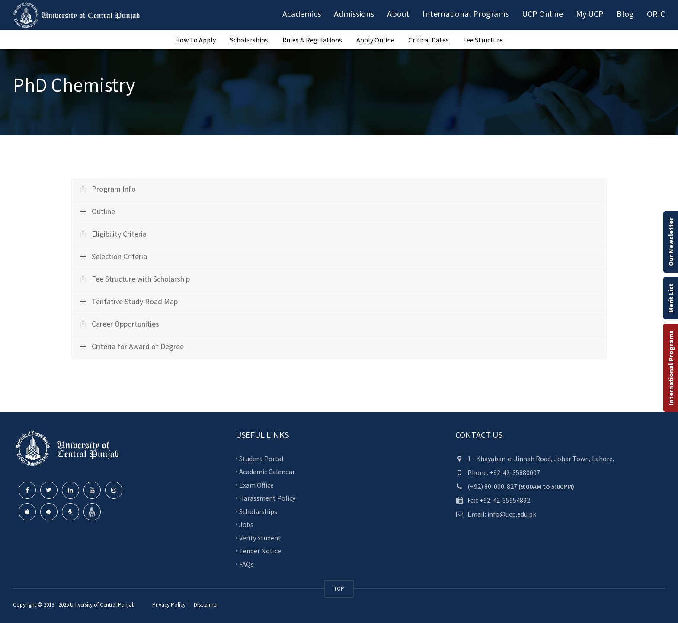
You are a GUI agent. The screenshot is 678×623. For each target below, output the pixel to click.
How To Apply (195, 39)
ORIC (656, 13)
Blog (625, 13)
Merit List (670, 298)
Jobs (246, 524)
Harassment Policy (267, 498)
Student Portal (261, 458)
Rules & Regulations (312, 39)
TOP (339, 588)
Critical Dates (429, 39)
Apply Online (375, 39)
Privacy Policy (168, 604)
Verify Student (260, 537)
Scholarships (249, 39)
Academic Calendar (267, 471)
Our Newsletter (670, 242)
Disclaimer (205, 604)
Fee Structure (483, 39)
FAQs (246, 563)
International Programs (670, 367)
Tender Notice (260, 550)
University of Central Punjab (102, 604)
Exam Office (256, 484)
